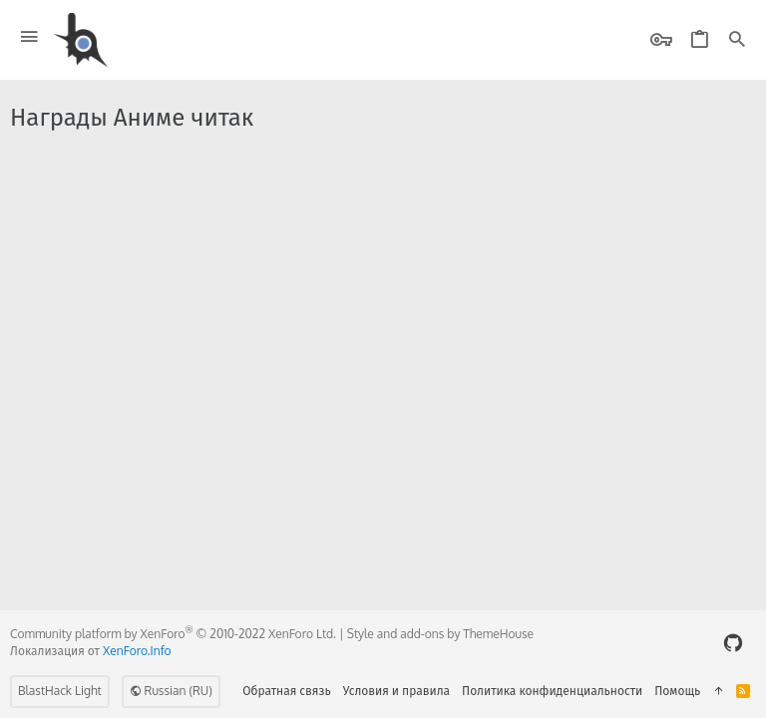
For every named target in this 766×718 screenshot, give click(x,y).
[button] (29, 37)
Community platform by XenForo (173, 633)
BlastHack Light (60, 690)
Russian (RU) (171, 690)
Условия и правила (396, 690)
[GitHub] (733, 642)
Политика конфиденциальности (552, 690)
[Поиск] (737, 40)
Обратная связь (286, 690)
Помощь (677, 690)
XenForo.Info (137, 650)
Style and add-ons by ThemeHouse (440, 633)
